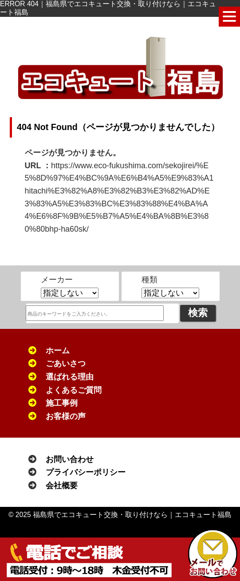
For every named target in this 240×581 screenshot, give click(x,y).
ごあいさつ (66, 363)
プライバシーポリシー (86, 472)
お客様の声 (66, 416)
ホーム (58, 350)
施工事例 (62, 403)
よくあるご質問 (74, 390)
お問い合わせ (70, 459)
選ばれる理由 (70, 376)
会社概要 (62, 485)
